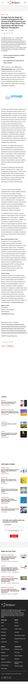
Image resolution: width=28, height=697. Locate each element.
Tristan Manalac (15, 561)
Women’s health (5, 467)
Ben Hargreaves (4, 483)
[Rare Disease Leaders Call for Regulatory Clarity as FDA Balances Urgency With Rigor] (23, 500)
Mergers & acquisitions (7, 409)
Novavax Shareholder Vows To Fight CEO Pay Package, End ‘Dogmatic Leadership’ (9, 434)
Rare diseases (5, 497)
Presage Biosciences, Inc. (8, 69)
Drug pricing (4, 507)
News (2, 14)
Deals (7, 14)
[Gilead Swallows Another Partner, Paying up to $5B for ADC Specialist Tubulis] (23, 578)
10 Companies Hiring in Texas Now (9, 423)
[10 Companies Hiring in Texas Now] (23, 425)
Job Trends (4, 422)
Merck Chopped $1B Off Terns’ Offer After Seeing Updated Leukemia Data (9, 558)
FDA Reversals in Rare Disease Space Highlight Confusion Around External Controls (9, 490)
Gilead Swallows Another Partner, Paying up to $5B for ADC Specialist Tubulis (9, 580)
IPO (3, 346)
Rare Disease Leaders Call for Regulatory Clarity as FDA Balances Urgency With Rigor (9, 500)
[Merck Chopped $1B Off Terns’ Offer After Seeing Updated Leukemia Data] (23, 556)
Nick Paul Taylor (4, 511)
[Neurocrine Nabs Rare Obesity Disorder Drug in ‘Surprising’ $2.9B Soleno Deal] (23, 589)
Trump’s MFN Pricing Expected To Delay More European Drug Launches (10, 509)
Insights (3, 400)
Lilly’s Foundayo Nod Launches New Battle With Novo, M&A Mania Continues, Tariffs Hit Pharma (10, 569)
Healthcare (10, 346)
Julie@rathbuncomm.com (7, 313)
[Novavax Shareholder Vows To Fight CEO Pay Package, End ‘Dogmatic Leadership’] (23, 434)
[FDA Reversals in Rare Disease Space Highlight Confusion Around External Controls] (23, 490)
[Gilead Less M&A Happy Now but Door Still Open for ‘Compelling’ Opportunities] (23, 412)
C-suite (3, 431)
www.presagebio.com (18, 302)
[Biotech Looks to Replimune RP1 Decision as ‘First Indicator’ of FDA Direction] (23, 480)
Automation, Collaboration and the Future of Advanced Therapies (8, 403)
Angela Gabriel (4, 425)
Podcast (3, 565)
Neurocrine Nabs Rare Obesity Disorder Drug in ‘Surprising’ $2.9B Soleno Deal (10, 591)
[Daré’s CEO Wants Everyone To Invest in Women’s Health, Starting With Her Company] (23, 470)
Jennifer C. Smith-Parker (6, 405)
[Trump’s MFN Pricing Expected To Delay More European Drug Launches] (23, 510)
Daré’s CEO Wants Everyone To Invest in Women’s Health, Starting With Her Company (10, 471)
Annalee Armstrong (4, 414)
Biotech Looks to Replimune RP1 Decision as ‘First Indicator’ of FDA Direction (8, 480)
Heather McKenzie (4, 493)
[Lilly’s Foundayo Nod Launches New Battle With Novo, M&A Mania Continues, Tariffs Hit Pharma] (23, 567)
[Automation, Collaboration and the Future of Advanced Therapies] (23, 403)
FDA (2, 487)
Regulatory (4, 477)
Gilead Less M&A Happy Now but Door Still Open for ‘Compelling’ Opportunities (10, 412)
